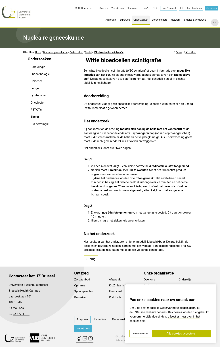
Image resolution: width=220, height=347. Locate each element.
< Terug (90, 259)
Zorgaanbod (82, 279)
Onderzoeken (76, 52)
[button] (146, 8)
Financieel (115, 291)
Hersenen (37, 81)
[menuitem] (104, 8)
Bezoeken (80, 297)
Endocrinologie (40, 74)
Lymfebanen (39, 95)
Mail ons (18, 308)
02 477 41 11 (21, 314)
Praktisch (115, 297)
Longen (35, 88)
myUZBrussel (169, 8)
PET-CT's (36, 109)
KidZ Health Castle (121, 285)
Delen (179, 52)
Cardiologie (38, 67)
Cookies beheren (140, 333)
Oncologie (37, 102)
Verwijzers (211, 8)
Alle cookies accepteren (181, 333)
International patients (191, 8)
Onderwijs (185, 279)
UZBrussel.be (83, 8)
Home (38, 52)
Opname (79, 285)
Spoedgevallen (83, 291)
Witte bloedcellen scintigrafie (108, 52)
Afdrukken (190, 52)
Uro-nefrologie (40, 124)
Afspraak (115, 279)
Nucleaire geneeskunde (55, 52)
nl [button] (155, 8)
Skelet (88, 52)
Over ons (149, 279)
